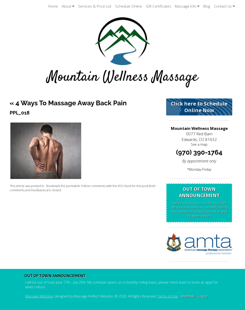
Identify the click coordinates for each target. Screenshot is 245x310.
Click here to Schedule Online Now (199, 107)
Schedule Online (128, 6)
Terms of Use (168, 296)
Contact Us (224, 6)
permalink (73, 186)
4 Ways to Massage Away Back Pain (68, 103)
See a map (199, 144)
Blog (206, 6)
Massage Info (187, 6)
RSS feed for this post (133, 186)
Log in (202, 296)
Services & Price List (94, 6)
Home (53, 6)
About (68, 6)
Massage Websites (39, 296)
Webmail (187, 296)
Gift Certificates (158, 6)
